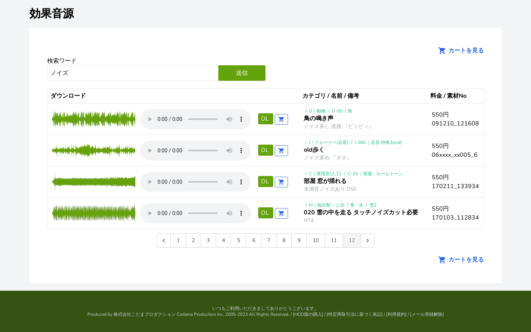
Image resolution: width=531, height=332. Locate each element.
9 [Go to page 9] (299, 240)
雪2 (372, 205)
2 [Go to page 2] (193, 240)
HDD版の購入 (308, 314)
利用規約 (396, 314)
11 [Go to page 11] (334, 240)
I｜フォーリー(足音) (328, 142)
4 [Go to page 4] (223, 240)
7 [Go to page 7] (268, 240)
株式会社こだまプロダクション (145, 314)
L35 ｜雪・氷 (350, 205)
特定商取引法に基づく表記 (354, 314)
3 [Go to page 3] (208, 240)
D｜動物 (317, 111)
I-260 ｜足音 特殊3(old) (378, 142)
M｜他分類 (319, 205)
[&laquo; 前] (164, 241)
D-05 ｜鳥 (342, 111)
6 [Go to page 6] (253, 240)
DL (265, 119)
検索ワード (62, 61)
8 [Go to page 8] (283, 240)
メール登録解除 (427, 314)
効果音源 (52, 13)
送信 (242, 73)
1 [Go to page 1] (178, 240)
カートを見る (459, 50)
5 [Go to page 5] (238, 240)
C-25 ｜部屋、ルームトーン (375, 174)
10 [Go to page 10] (316, 240)
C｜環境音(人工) (325, 174)
